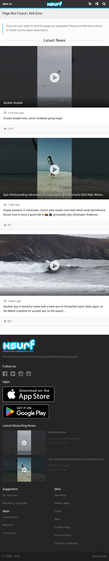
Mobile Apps (62, 503)
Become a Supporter (15, 503)
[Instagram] (21, 374)
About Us (8, 525)
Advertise (60, 495)
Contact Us (9, 533)
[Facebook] (5, 374)
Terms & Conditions (66, 543)
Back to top (99, 555)
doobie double (13, 103)
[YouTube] (28, 374)
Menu (7, 4)
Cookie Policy (63, 527)
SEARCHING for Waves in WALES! (26, 291)
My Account (10, 495)
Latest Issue (10, 517)
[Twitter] (13, 374)
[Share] (97, 4)
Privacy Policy (63, 535)
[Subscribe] (90, 4)
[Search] (104, 4)
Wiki (57, 519)
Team (58, 511)
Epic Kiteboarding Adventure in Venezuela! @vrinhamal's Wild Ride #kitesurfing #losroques (56, 194)
